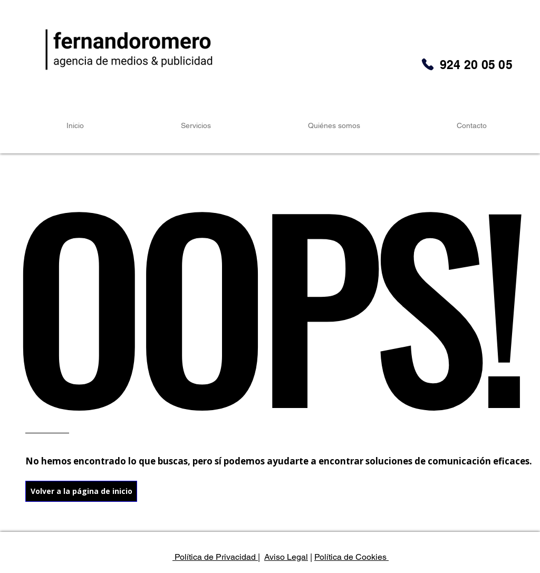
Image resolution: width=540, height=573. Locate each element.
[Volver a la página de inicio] (81, 491)
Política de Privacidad (215, 557)
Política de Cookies (351, 557)
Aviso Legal (286, 557)
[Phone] (428, 64)
